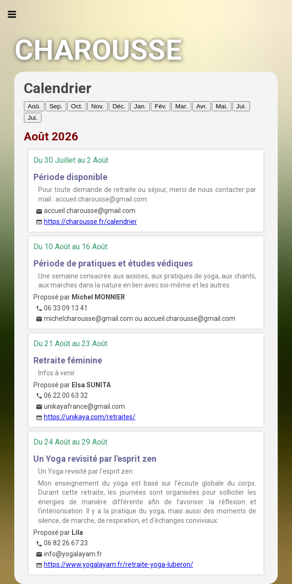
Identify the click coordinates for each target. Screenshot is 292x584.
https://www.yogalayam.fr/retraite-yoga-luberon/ (118, 564)
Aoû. (34, 106)
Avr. (201, 106)
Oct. (77, 106)
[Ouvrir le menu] (12, 14)
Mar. (181, 106)
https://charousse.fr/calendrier (90, 221)
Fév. (161, 106)
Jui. (241, 106)
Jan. (140, 106)
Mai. (222, 106)
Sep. (55, 106)
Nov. (97, 106)
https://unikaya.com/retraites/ (90, 417)
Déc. (119, 106)
